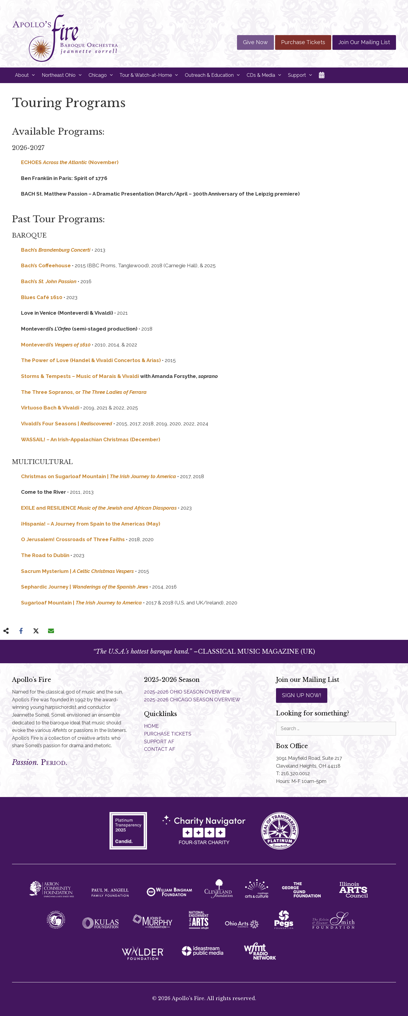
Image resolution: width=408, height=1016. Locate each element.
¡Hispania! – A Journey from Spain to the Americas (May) (90, 524)
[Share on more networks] (6, 631)
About (27, 75)
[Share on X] (36, 631)
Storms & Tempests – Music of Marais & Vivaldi (80, 376)
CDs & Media (266, 75)
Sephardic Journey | (84, 587)
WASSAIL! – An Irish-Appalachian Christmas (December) (90, 439)
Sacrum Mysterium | (77, 571)
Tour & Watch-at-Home (150, 75)
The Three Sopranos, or (84, 392)
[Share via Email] (51, 631)
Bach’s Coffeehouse (46, 265)
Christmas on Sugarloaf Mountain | (98, 476)
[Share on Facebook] (21, 631)
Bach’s (56, 250)
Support (302, 75)
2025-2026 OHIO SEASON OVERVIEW (187, 692)
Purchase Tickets (303, 42)
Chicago (102, 75)
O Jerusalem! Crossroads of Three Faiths (73, 539)
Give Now (255, 42)
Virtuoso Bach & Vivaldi (50, 408)
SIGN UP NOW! (301, 695)
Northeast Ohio (64, 75)
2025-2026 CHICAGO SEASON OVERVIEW (192, 700)
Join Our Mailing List (364, 42)
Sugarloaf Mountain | (81, 603)
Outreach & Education (214, 75)
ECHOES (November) (69, 162)
